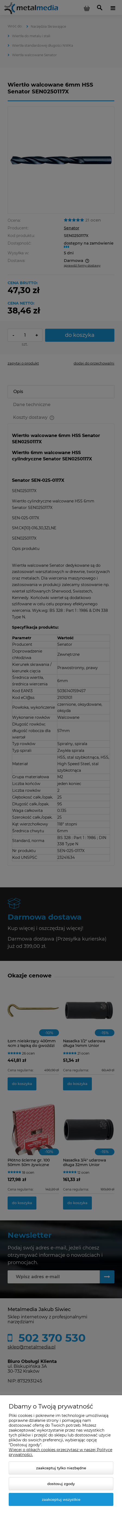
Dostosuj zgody (61, 1484)
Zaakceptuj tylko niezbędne (61, 1468)
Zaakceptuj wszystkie (61, 1499)
